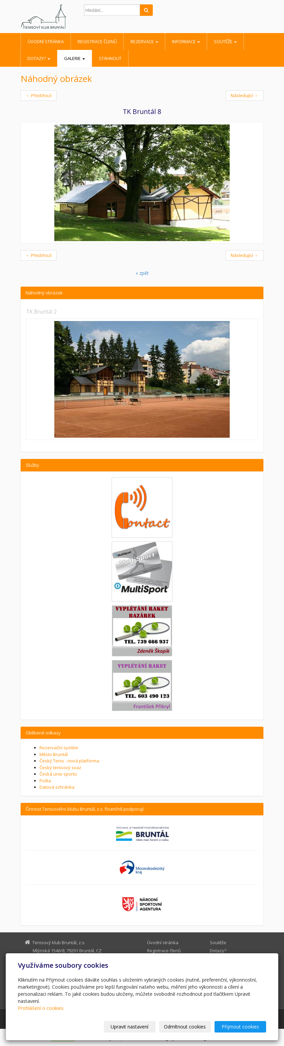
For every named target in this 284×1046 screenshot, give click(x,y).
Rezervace (144, 41)
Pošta (45, 781)
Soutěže (225, 41)
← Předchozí (39, 95)
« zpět (142, 273)
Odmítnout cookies (185, 1026)
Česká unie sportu (58, 774)
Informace (186, 41)
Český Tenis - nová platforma (69, 761)
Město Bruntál (53, 754)
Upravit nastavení (130, 1026)
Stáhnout (110, 58)
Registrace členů (97, 41)
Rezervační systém (58, 748)
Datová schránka (57, 787)
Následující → (244, 95)
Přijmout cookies (240, 1026)
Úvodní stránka (46, 41)
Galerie (74, 58)
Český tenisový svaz (60, 767)
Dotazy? (38, 58)
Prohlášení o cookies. (41, 1008)
